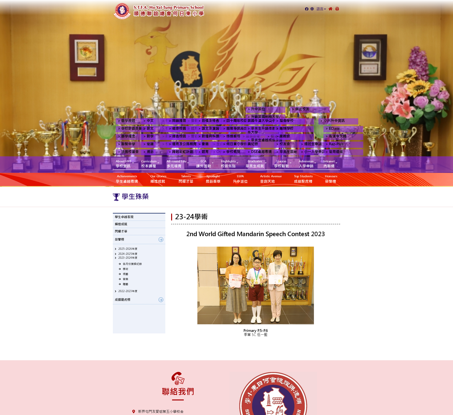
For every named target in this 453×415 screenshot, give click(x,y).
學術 (125, 269)
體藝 (125, 284)
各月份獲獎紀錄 (132, 264)
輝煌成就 (158, 179)
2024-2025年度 (127, 254)
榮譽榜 (331, 179)
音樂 (125, 279)
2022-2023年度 (127, 291)
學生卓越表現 (127, 179)
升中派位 (240, 179)
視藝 (125, 274)
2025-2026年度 (127, 249)
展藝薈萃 (213, 179)
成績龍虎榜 (303, 179)
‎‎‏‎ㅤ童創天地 (271, 179)
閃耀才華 (186, 179)
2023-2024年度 (127, 257)
